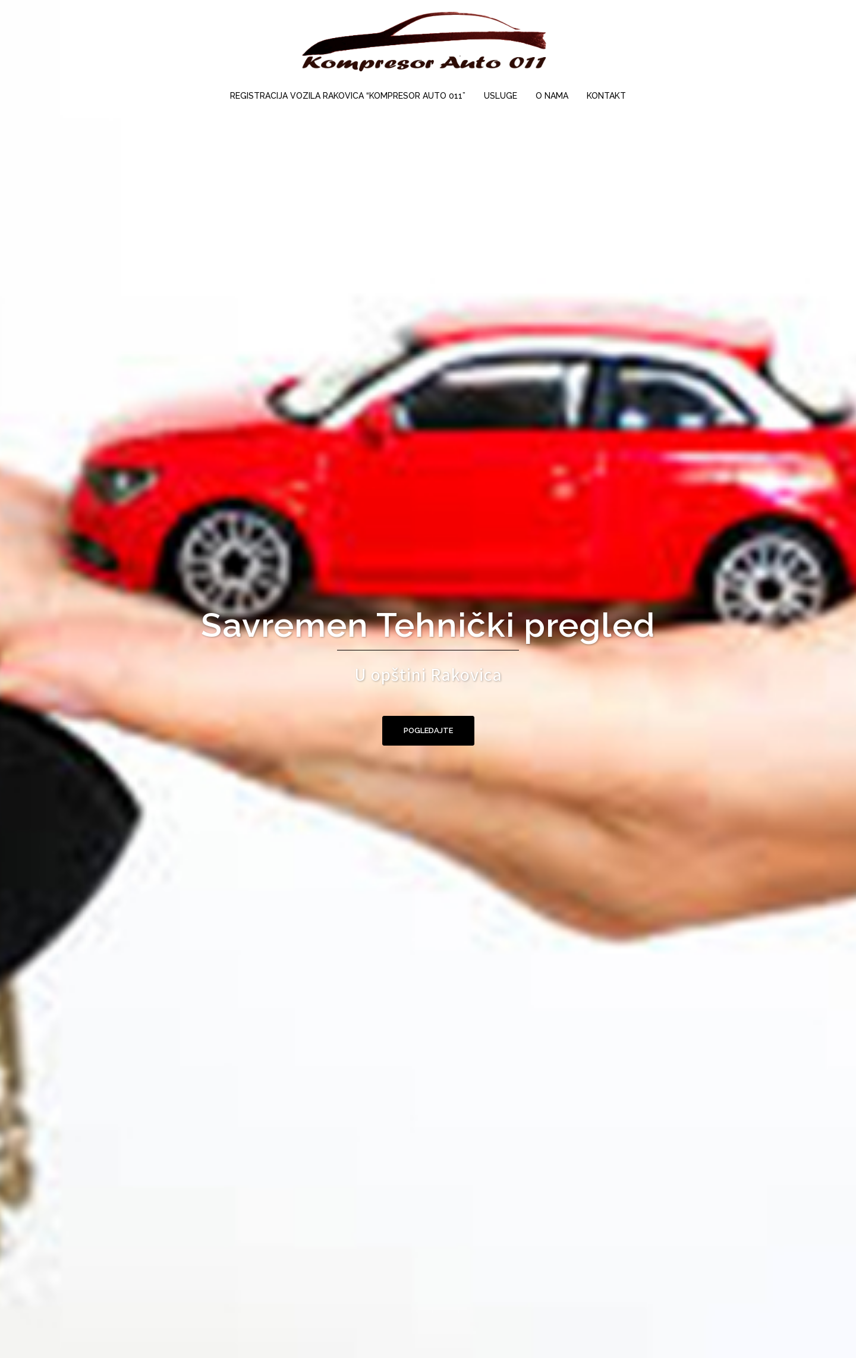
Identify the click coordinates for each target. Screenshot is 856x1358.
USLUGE (500, 95)
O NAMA (552, 95)
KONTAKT (606, 95)
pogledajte (428, 730)
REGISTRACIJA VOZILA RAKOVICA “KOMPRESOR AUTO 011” (347, 95)
